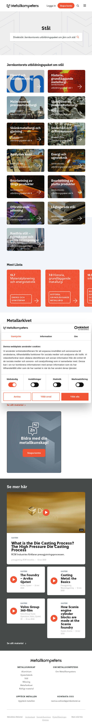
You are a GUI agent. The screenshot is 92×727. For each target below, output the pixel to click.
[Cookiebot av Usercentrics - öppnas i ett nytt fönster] (76, 328)
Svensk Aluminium (44, 717)
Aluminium (26, 671)
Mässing (26, 681)
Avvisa (17, 396)
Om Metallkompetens (65, 671)
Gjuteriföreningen (59, 717)
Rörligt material (26, 688)
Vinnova (45, 720)
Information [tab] (46, 336)
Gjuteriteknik (26, 674)
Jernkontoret (30, 717)
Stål (26, 678)
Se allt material (15, 405)
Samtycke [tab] (16, 336)
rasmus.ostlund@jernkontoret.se (65, 700)
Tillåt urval (46, 396)
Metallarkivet (26, 685)
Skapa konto (34, 453)
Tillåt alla (74, 396)
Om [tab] (76, 336)
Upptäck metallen (26, 700)
